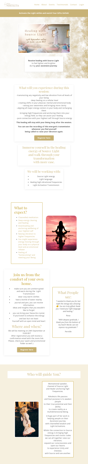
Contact (73, 4)
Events (52, 4)
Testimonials (62, 4)
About (44, 4)
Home (36, 4)
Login (81, 4)
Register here (44, 138)
